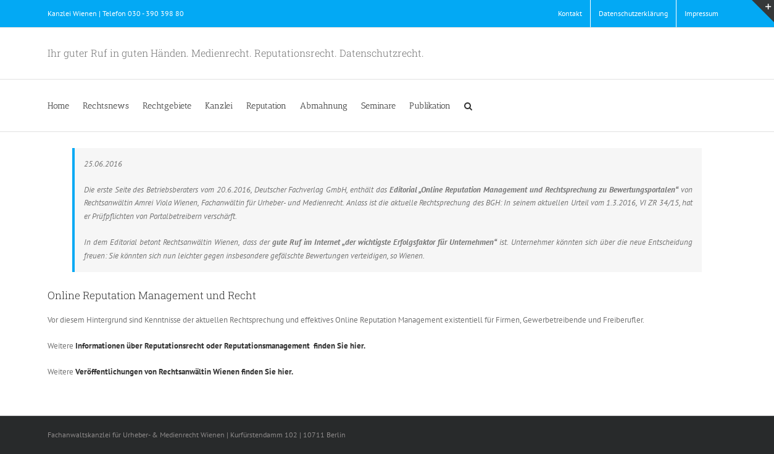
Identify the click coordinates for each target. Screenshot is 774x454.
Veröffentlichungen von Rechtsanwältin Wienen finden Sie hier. (184, 371)
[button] (468, 105)
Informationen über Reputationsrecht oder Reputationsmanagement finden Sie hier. (220, 345)
